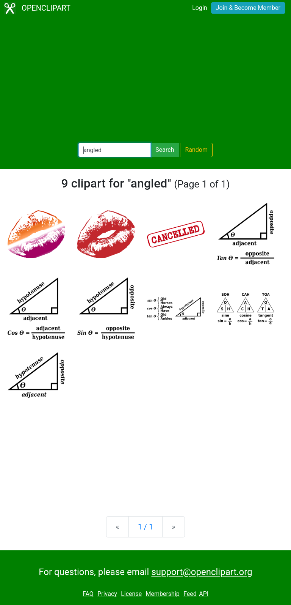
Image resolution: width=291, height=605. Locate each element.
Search (164, 149)
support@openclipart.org (201, 572)
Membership (162, 594)
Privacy (107, 594)
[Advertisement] (145, 80)
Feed (190, 594)
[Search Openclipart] (114, 150)
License (131, 594)
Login (199, 7)
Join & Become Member (248, 7)
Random (196, 149)
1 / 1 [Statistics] (145, 526)
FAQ (88, 594)
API (203, 594)
